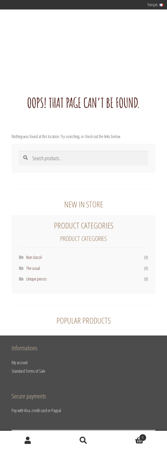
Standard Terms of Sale (28, 371)
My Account (28, 440)
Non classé (34, 257)
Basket (128, 436)
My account (20, 362)
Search (83, 440)
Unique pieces (36, 279)
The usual (33, 268)
